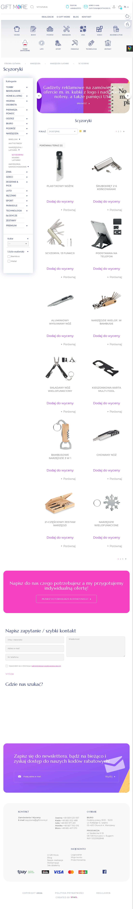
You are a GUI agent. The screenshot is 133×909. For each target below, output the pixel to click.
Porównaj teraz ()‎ (51, 145)
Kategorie (11, 81)
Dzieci (9, 177)
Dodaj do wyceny (60, 201)
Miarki (15, 157)
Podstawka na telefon (106, 255)
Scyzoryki (17, 155)
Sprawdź (83, 103)
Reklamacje (53, 863)
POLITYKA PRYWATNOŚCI (69, 893)
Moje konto (76, 857)
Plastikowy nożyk (60, 186)
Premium (11, 225)
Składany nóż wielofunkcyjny (60, 389)
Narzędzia (12, 133)
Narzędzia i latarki (15, 148)
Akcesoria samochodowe (17, 165)
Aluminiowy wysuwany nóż (60, 322)
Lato (9, 190)
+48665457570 (75, 8)
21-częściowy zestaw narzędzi (60, 524)
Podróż (10, 128)
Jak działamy (53, 865)
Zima (8, 172)
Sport (9, 200)
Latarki (16, 160)
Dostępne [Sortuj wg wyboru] (62, 131)
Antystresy (15, 143)
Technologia (14, 210)
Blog (49, 857)
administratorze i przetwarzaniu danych (46, 666)
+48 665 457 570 (69, 828)
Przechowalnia (78, 860)
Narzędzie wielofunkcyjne (106, 524)
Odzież (10, 118)
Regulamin (103, 893)
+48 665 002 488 (69, 820)
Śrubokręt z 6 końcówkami (106, 188)
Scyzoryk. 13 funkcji (60, 253)
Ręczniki (11, 195)
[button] (39, 96)
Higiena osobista (11, 103)
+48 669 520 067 (70, 818)
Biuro (9, 123)
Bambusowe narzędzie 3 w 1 (60, 456)
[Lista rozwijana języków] (126, 6)
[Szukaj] (43, 6)
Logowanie (76, 854)
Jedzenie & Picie (12, 184)
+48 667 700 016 (71, 825)
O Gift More (53, 855)
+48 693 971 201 (68, 823)
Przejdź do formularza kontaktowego (66, 599)
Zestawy (11, 220)
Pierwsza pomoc (11, 112)
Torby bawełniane (13, 89)
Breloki (13, 139)
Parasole (11, 205)
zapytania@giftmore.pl (100, 8)
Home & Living (14, 96)
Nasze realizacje (55, 860)
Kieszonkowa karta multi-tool (106, 389)
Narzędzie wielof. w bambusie (106, 322)
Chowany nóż (107, 454)
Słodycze (11, 215)
